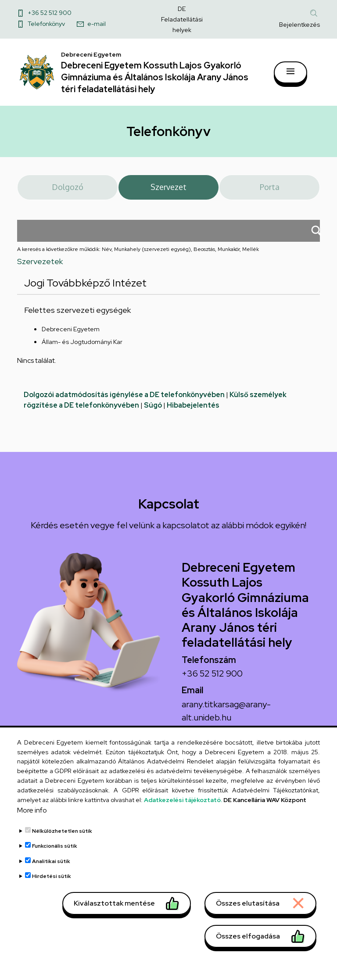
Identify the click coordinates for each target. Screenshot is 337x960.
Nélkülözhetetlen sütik (62, 849)
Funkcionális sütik (54, 865)
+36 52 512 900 (50, 13)
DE (182, 9)
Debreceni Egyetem (71, 337)
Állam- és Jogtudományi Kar (82, 350)
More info (32, 829)
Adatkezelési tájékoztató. (183, 819)
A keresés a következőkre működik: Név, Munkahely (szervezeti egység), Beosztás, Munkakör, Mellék (138, 257)
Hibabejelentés (193, 413)
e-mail (96, 24)
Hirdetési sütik (51, 895)
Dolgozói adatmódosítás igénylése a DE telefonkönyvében (124, 402)
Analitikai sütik (51, 880)
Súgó (153, 413)
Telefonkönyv (46, 24)
